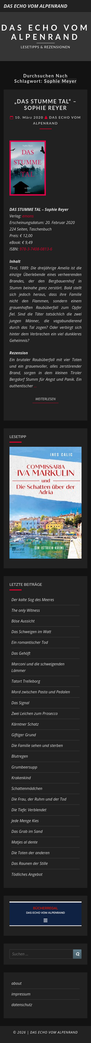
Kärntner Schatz (25, 724)
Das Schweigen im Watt (31, 631)
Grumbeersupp (24, 767)
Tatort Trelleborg (25, 681)
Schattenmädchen (26, 788)
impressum (20, 994)
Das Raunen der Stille (29, 863)
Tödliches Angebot (26, 874)
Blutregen (19, 756)
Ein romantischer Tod (29, 642)
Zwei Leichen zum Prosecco (34, 713)
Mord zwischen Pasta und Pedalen (40, 692)
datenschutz (21, 1004)
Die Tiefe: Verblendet (28, 809)
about (16, 983)
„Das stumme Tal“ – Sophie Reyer (45, 104)
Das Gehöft (20, 653)
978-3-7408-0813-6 (35, 249)
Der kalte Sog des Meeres (32, 599)
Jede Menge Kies (25, 820)
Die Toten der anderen (30, 852)
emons (28, 216)
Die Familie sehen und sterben (37, 745)
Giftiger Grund (23, 734)
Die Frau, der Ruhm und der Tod (38, 799)
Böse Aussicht (22, 621)
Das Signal (20, 702)
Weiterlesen (46, 398)
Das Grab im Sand (26, 831)
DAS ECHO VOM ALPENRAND (35, 6)
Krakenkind (21, 777)
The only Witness (25, 610)
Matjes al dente (24, 842)
